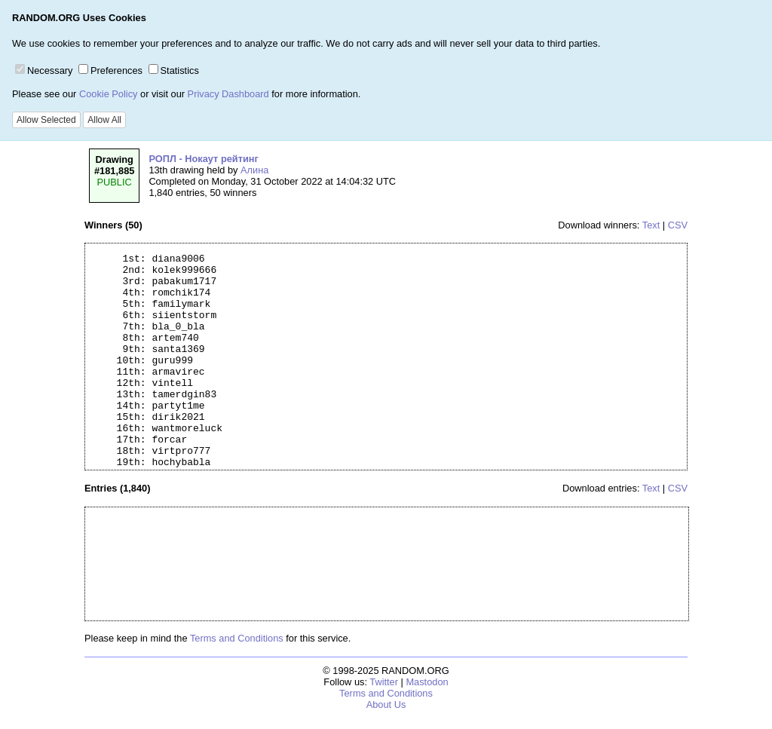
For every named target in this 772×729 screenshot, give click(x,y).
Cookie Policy (108, 94)
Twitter (383, 682)
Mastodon (427, 682)
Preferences (110, 70)
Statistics (174, 70)
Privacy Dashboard (228, 94)
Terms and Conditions (236, 638)
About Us (386, 704)
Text (651, 225)
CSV (678, 225)
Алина (254, 170)
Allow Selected (46, 120)
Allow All (104, 120)
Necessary (43, 70)
